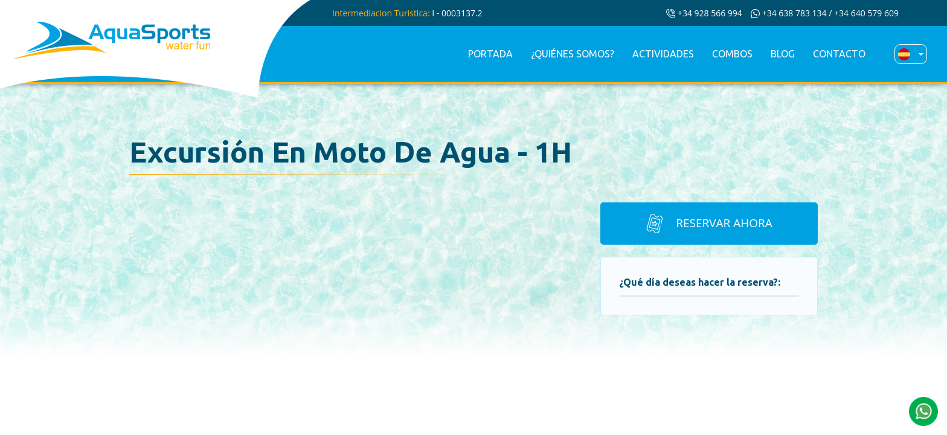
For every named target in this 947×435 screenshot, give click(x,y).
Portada (490, 53)
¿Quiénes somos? (572, 53)
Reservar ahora (708, 223)
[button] (923, 410)
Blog (783, 53)
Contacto (839, 53)
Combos (732, 53)
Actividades (663, 53)
